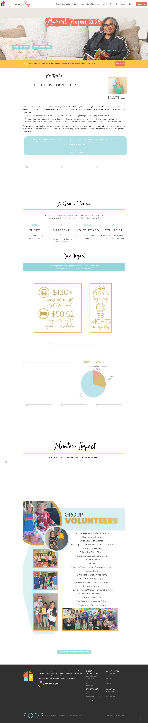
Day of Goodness (93, 4)
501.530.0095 (51, 684)
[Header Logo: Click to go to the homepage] (16, 4)
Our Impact (120, 4)
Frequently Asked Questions (92, 684)
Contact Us (92, 700)
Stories (88, 691)
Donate (141, 4)
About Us (111, 689)
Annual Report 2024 (93, 696)
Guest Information (63, 4)
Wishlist (108, 681)
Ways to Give (108, 4)
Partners (89, 694)
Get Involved (78, 4)
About (130, 4)
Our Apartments (92, 681)
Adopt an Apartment (113, 676)
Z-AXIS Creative (119, 715)
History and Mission (113, 691)
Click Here (120, 64)
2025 (21, 47)
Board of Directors (112, 696)
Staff (107, 694)
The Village (110, 678)
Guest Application (92, 676)
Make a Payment (92, 678)
